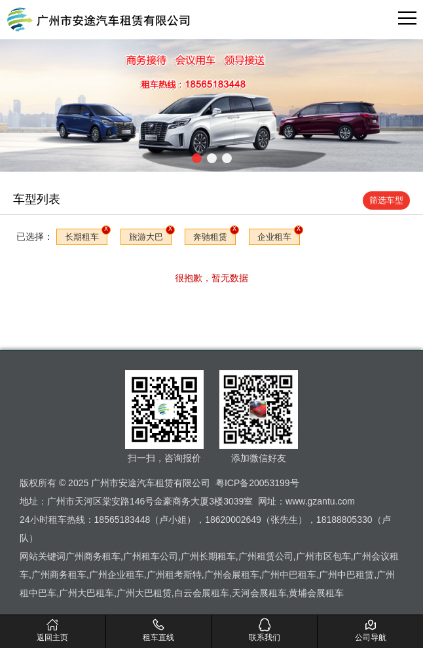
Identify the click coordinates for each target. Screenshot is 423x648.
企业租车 (274, 237)
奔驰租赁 (210, 237)
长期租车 (82, 237)
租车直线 (159, 629)
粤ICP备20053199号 (257, 483)
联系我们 (265, 629)
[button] (197, 158)
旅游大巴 (146, 237)
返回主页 (52, 629)
